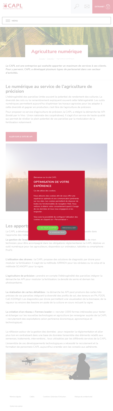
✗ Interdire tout (57, 232)
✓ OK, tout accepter (48, 228)
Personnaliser (69, 228)
